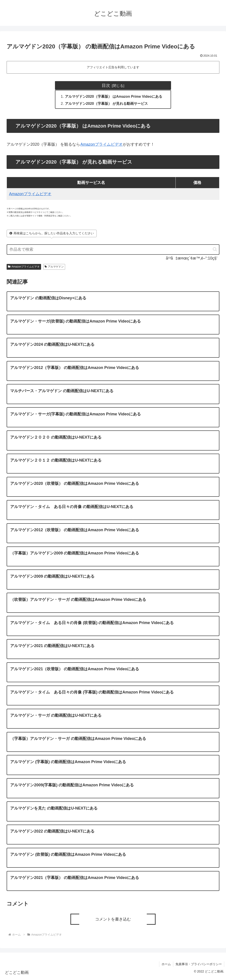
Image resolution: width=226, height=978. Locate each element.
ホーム (166, 964)
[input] (113, 249)
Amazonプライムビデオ (101, 144)
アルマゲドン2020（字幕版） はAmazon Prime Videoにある (113, 96)
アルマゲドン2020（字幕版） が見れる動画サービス (106, 103)
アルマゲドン (54, 266)
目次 (106, 85)
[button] (213, 249)
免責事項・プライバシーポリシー (198, 964)
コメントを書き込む (113, 919)
